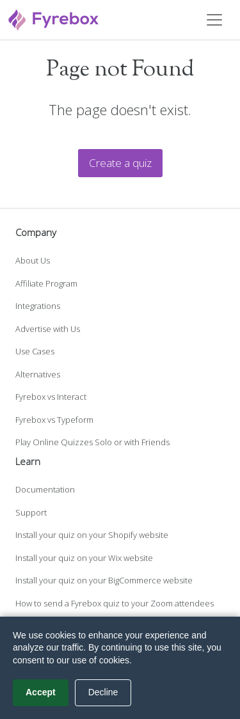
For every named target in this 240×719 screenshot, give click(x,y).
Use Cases (34, 351)
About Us (32, 260)
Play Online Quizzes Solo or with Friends (92, 442)
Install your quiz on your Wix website (84, 558)
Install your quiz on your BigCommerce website (104, 580)
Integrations (37, 306)
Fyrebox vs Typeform (54, 419)
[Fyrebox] (54, 18)
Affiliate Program (46, 283)
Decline (103, 692)
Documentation (45, 489)
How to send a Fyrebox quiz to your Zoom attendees (114, 603)
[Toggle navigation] (214, 20)
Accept (41, 692)
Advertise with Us (47, 329)
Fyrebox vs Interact (50, 396)
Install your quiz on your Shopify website (91, 535)
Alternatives (37, 374)
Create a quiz (120, 162)
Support (31, 512)
